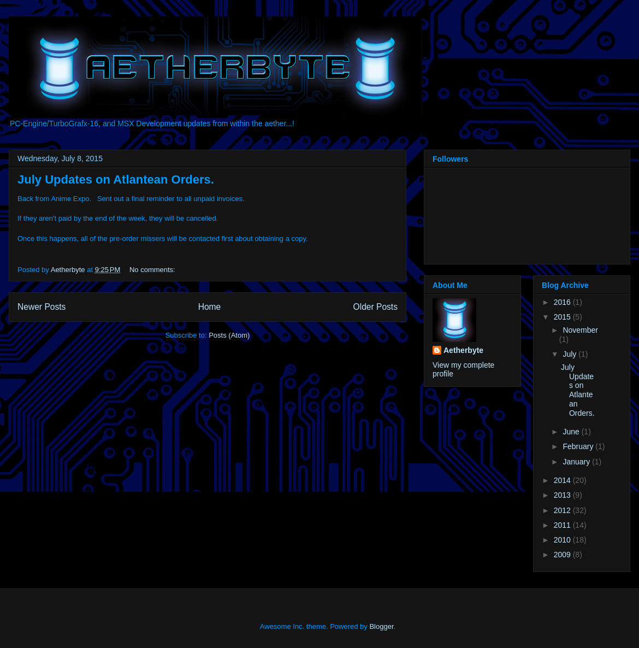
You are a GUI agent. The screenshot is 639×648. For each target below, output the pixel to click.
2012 (563, 510)
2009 (563, 554)
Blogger (381, 626)
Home (209, 306)
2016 (563, 302)
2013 (563, 495)
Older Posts (375, 306)
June (572, 431)
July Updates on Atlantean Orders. (115, 179)
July (570, 354)
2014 (563, 480)
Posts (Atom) (229, 335)
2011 (563, 525)
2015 (563, 317)
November (580, 330)
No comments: (153, 270)
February (579, 446)
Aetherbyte (463, 350)
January (577, 461)
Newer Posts (41, 306)
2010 (563, 539)
